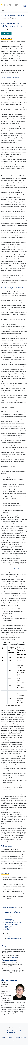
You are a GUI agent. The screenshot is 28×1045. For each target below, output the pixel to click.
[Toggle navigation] (3, 10)
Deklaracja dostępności (20, 1037)
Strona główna (5, 15)
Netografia (7, 929)
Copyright (14, 1040)
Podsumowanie (9, 926)
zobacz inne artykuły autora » (14, 938)
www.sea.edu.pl (13, 957)
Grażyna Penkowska (10, 937)
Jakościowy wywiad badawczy (13, 922)
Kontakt (4, 1037)
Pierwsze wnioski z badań (11, 924)
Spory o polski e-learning (11, 921)
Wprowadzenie (8, 919)
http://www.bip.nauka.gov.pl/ (9, 960)
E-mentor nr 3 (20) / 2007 (17, 15)
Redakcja (10, 1037)
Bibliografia (7, 928)
